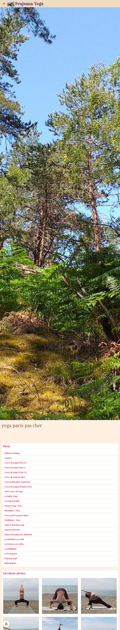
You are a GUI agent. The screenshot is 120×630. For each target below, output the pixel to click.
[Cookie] (6, 624)
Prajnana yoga (11, 558)
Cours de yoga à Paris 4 (15, 467)
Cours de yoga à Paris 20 (15, 463)
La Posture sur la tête (14, 544)
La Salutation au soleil (14, 539)
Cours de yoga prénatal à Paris (18, 487)
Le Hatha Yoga (11, 496)
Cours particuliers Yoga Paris (17, 482)
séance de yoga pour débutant (18, 534)
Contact (8, 458)
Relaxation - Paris (12, 510)
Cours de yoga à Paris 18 (15, 472)
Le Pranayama (11, 553)
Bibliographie (10, 563)
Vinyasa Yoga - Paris (13, 506)
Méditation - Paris (12, 520)
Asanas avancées (12, 530)
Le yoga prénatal (12, 501)
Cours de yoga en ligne (15, 477)
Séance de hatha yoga (14, 525)
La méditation (11, 549)
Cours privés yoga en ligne (16, 515)
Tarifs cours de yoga (14, 491)
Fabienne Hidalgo (12, 453)
